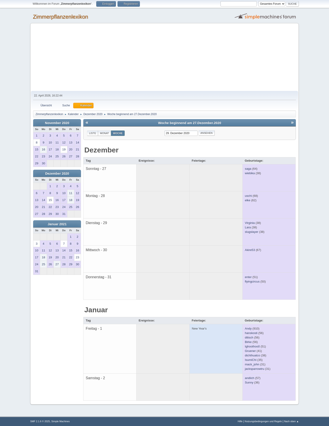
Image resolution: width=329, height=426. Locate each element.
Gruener (250, 351)
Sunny (249, 382)
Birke (248, 342)
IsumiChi (250, 360)
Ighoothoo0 (252, 346)
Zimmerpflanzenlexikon (60, 17)
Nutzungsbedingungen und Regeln (263, 421)
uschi (248, 195)
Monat (104, 133)
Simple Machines (60, 421)
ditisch (249, 337)
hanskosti (251, 333)
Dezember (101, 150)
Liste (92, 133)
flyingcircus (252, 281)
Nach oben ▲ (291, 421)
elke (247, 200)
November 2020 (57, 123)
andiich (249, 378)
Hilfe (240, 421)
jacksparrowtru (254, 368)
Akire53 (250, 250)
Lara (248, 227)
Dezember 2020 (57, 173)
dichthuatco (252, 355)
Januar (96, 310)
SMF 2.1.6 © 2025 (40, 421)
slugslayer (251, 231)
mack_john (252, 364)
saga (248, 168)
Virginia (250, 223)
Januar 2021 (57, 224)
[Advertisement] (164, 57)
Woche (118, 133)
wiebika (250, 173)
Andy (248, 328)
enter (248, 277)
